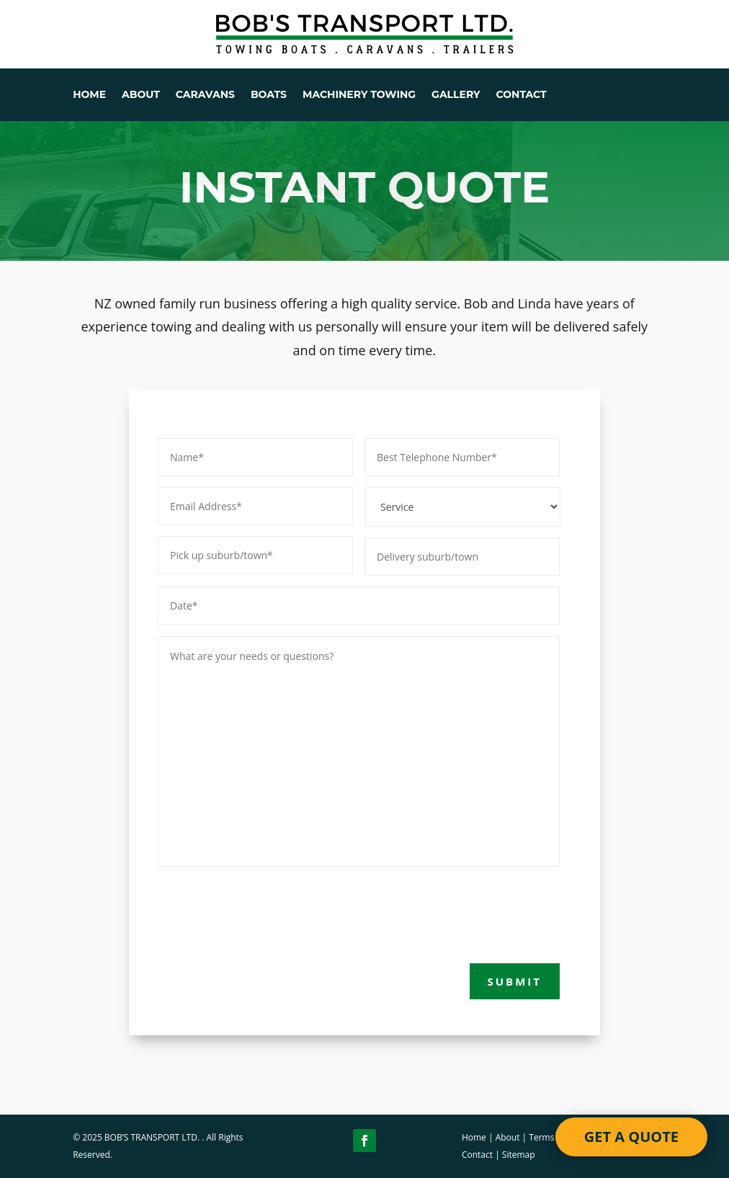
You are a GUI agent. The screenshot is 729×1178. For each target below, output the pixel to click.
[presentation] (267, 912)
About (508, 1137)
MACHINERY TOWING (359, 95)
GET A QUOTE (631, 1136)
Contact (477, 1154)
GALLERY (455, 95)
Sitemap (518, 1154)
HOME (89, 95)
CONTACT (521, 95)
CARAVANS (205, 95)
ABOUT (141, 95)
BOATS (269, 95)
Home (474, 1137)
